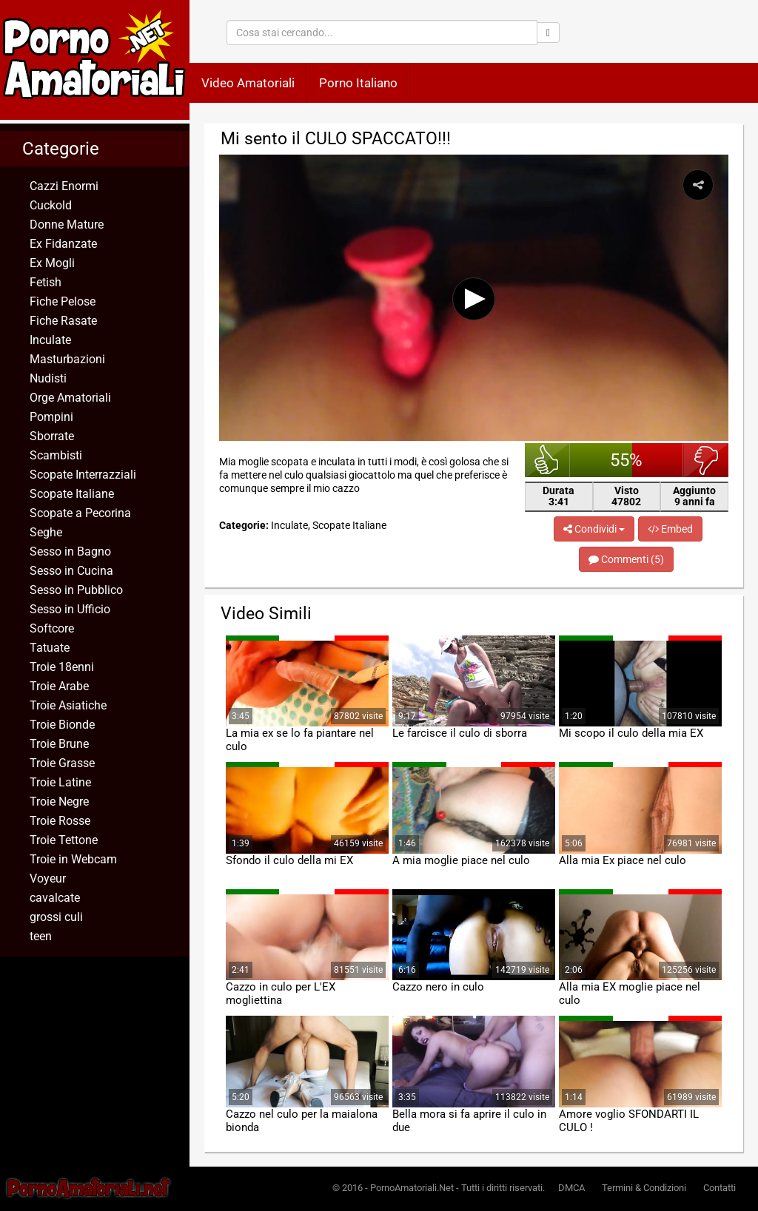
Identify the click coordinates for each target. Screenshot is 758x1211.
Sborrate (52, 436)
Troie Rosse (60, 821)
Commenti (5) (626, 559)
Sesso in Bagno (70, 551)
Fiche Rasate (63, 321)
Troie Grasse (62, 763)
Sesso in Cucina (71, 571)
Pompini (51, 417)
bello (547, 460)
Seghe (46, 532)
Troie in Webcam (73, 859)
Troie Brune (59, 744)
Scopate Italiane (72, 494)
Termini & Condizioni (644, 1187)
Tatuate (50, 648)
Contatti (719, 1187)
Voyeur (48, 878)
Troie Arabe (59, 686)
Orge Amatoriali (70, 398)
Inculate (50, 340)
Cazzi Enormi (64, 186)
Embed (670, 529)
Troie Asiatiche (68, 705)
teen (41, 936)
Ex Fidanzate (63, 244)
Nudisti (48, 378)
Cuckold (51, 205)
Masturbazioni (67, 359)
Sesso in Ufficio (70, 609)
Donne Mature (67, 224)
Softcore (52, 628)
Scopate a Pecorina (80, 513)
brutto (705, 460)
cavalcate (55, 898)
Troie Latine (60, 782)
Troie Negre (59, 802)
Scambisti (56, 455)
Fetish (45, 282)
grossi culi (56, 917)
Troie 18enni (62, 667)
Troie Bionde (62, 725)
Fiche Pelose (62, 301)
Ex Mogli (52, 263)
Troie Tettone (64, 840)
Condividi (594, 529)
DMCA (571, 1187)
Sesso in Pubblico (76, 590)
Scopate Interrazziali (83, 475)
